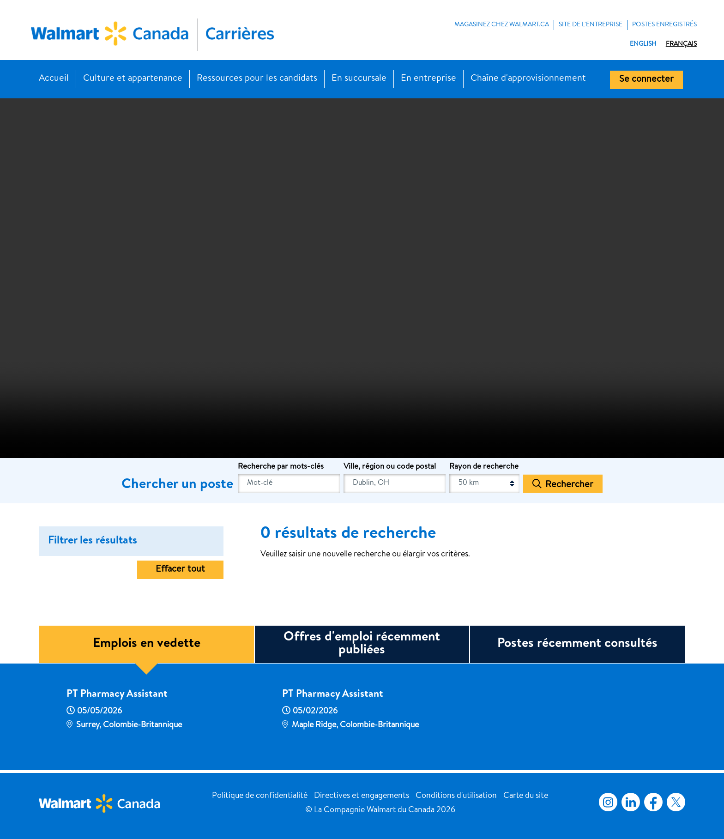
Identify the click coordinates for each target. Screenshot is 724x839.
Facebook (651, 802)
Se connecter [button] (646, 80)
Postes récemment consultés (577, 644)
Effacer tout (180, 569)
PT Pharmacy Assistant (117, 695)
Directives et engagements (361, 796)
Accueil (54, 79)
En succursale (359, 79)
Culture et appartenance (132, 79)
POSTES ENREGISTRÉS (664, 25)
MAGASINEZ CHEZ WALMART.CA (501, 25)
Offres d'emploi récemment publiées (362, 644)
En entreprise (428, 79)
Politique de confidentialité (260, 796)
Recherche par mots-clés (281, 467)
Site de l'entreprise (590, 25)
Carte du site (525, 796)
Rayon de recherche (484, 467)
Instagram (608, 802)
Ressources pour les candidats (257, 79)
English (643, 44)
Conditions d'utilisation (456, 796)
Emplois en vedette (146, 644)
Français (681, 44)
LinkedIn (630, 802)
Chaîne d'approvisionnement (528, 79)
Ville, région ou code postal (390, 467)
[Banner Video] (362, 277)
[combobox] (395, 483)
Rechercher (569, 484)
